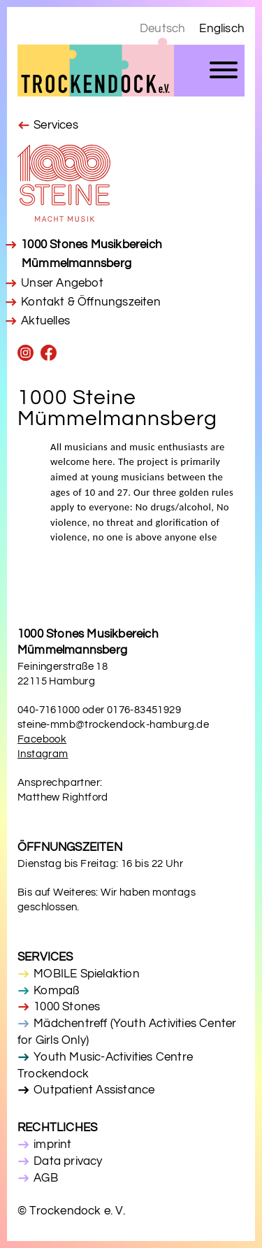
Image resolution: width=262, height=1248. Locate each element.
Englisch (222, 28)
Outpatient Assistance (94, 1090)
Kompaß (56, 990)
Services (56, 125)
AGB (46, 1178)
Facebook (41, 739)
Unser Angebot (62, 283)
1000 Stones (67, 1006)
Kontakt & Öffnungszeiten (91, 302)
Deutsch (162, 28)
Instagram (42, 754)
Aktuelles (45, 321)
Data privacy (68, 1161)
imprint (52, 1144)
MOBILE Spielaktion (87, 974)
